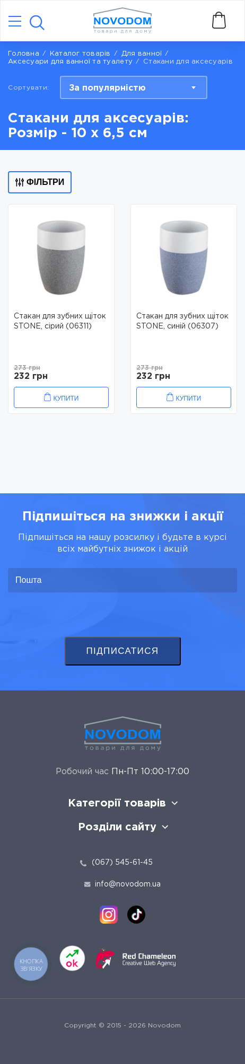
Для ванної (141, 54)
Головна (23, 54)
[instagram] (108, 914)
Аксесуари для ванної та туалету (70, 62)
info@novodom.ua (122, 884)
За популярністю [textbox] (107, 88)
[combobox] (133, 87)
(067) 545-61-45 (122, 862)
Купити (66, 398)
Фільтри (39, 182)
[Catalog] (14, 22)
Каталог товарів (80, 54)
